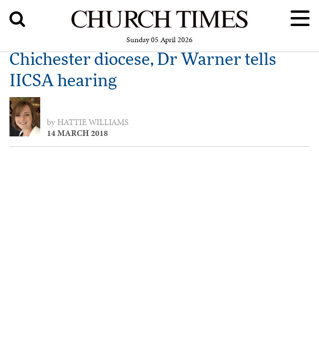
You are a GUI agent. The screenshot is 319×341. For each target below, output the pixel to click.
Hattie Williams (93, 122)
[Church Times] (159, 26)
